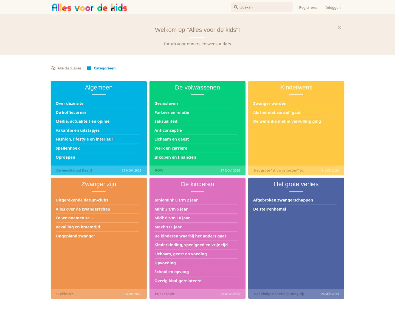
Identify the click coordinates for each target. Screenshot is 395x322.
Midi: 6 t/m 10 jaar (172, 217)
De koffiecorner (71, 112)
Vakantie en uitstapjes (78, 130)
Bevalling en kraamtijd (78, 226)
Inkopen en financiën (175, 157)
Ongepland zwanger (75, 236)
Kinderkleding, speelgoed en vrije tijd (191, 244)
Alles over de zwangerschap (83, 209)
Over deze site (70, 103)
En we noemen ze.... (75, 217)
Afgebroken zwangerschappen (283, 200)
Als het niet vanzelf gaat (277, 112)
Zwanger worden (269, 103)
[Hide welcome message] (339, 27)
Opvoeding (165, 262)
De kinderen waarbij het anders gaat (190, 236)
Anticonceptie (168, 130)
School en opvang (171, 271)
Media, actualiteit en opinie (82, 121)
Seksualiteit (166, 121)
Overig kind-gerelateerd (178, 280)
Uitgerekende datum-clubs (82, 200)
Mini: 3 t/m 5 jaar (171, 209)
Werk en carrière (170, 148)
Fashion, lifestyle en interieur (84, 139)
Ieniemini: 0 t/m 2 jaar (176, 200)
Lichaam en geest (171, 139)
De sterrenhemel (269, 209)
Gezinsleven (166, 103)
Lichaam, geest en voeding (180, 253)
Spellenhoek (68, 148)
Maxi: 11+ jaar (168, 226)
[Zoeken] (262, 7)
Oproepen (65, 157)
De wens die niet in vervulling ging (287, 121)
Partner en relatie (171, 112)
